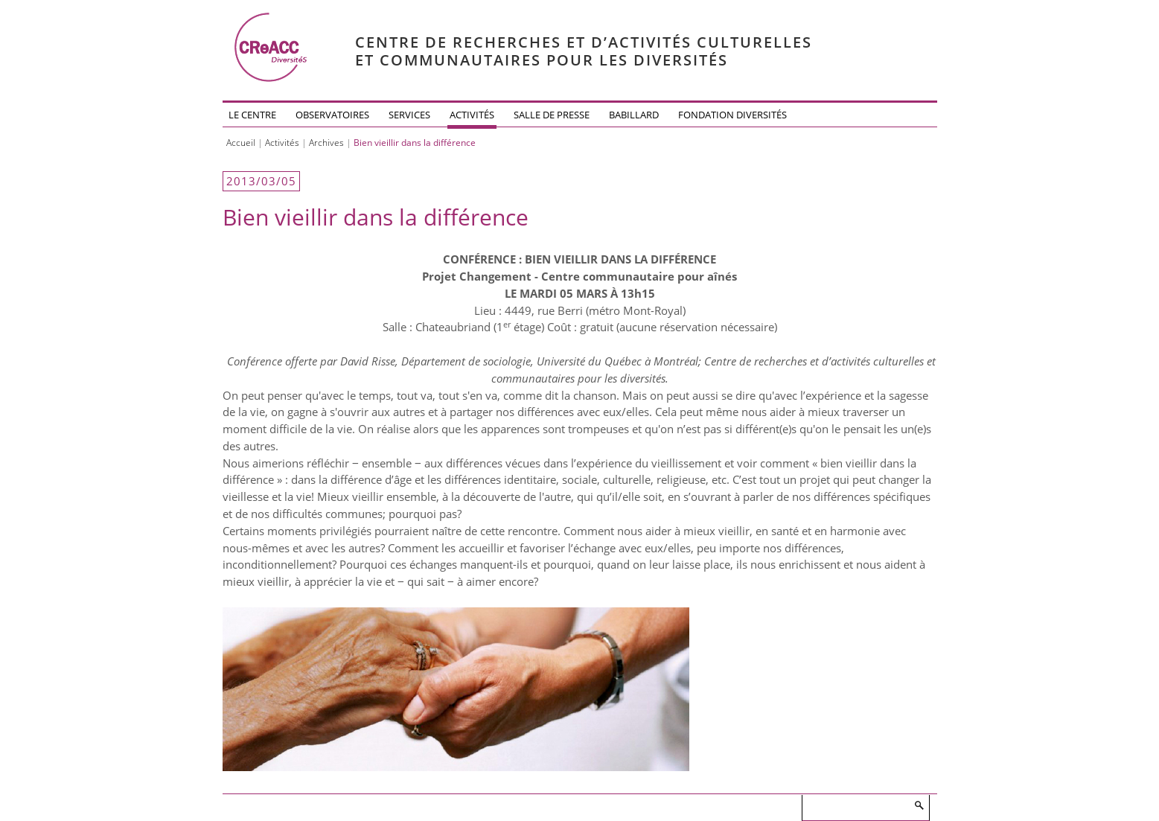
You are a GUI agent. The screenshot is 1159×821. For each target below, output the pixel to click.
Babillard (634, 114)
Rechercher (918, 805)
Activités (472, 114)
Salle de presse (552, 114)
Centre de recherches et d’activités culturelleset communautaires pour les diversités (583, 51)
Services (409, 114)
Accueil (240, 142)
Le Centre (252, 114)
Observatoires (332, 114)
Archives (326, 142)
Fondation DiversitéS (732, 114)
